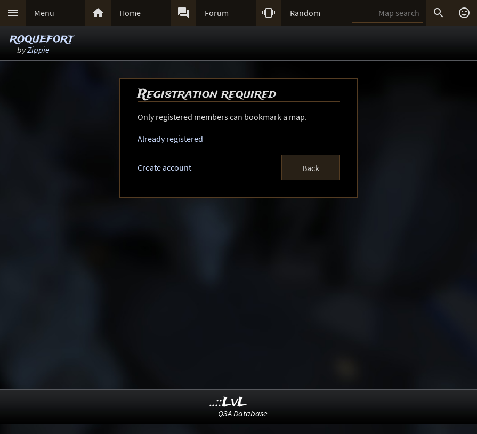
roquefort (42, 38)
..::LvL (228, 402)
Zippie (38, 49)
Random (305, 12)
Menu (44, 12)
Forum (217, 12)
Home (130, 12)
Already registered (170, 138)
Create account (164, 167)
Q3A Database (243, 413)
